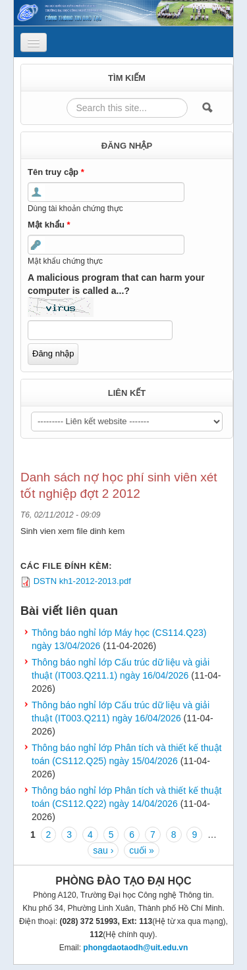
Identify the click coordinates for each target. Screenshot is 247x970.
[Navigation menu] (33, 42)
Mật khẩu (49, 225)
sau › (103, 850)
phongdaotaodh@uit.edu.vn (135, 947)
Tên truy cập (56, 172)
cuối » (141, 850)
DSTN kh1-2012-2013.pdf (82, 581)
